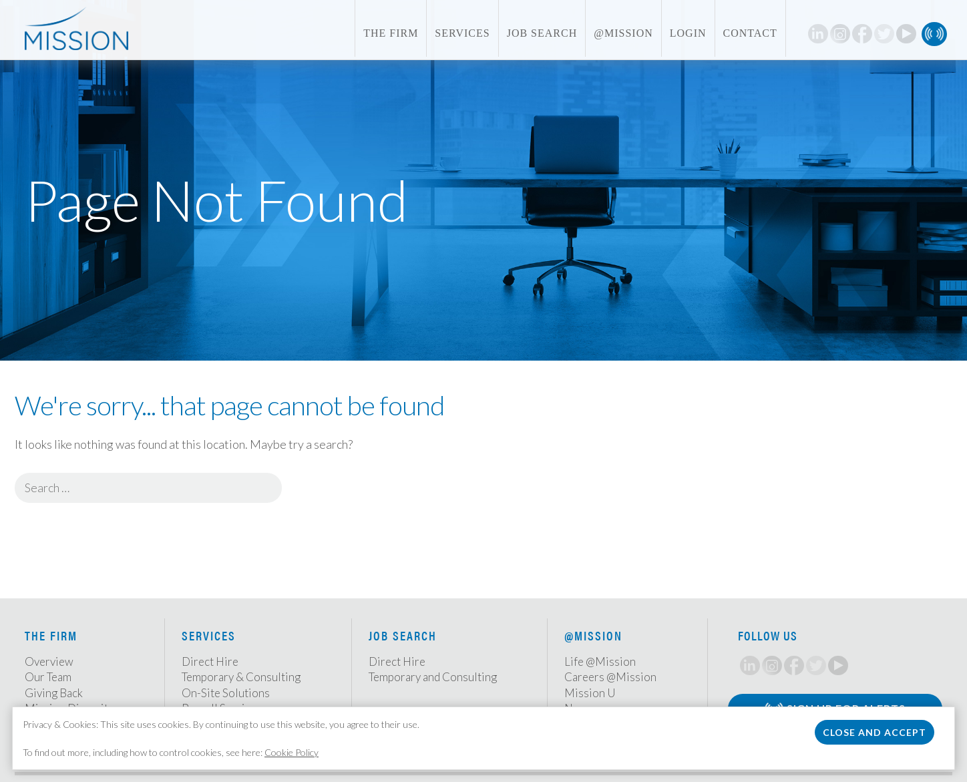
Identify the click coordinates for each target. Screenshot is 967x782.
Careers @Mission (610, 677)
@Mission (623, 33)
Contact (750, 33)
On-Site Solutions (226, 693)
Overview (49, 661)
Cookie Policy (291, 752)
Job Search (542, 33)
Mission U (590, 693)
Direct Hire (210, 661)
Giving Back (54, 693)
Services (462, 33)
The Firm (390, 33)
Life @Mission (600, 661)
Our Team (48, 677)
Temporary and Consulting (433, 677)
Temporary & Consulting (241, 677)
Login (688, 33)
